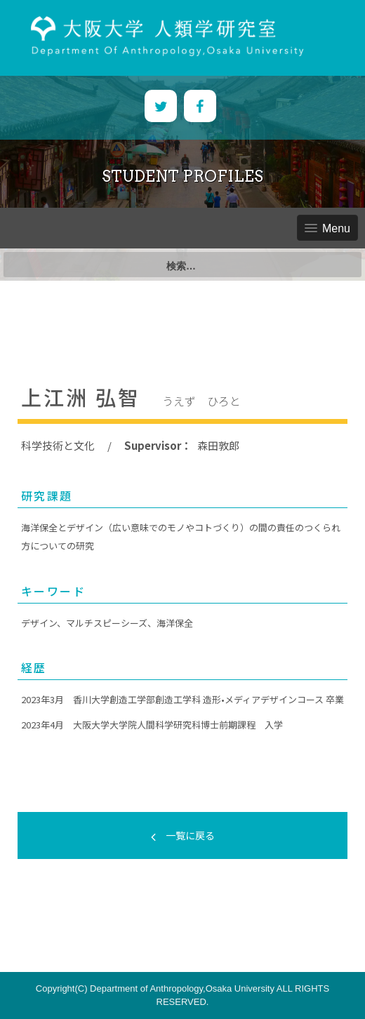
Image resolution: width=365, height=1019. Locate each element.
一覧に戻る (183, 835)
